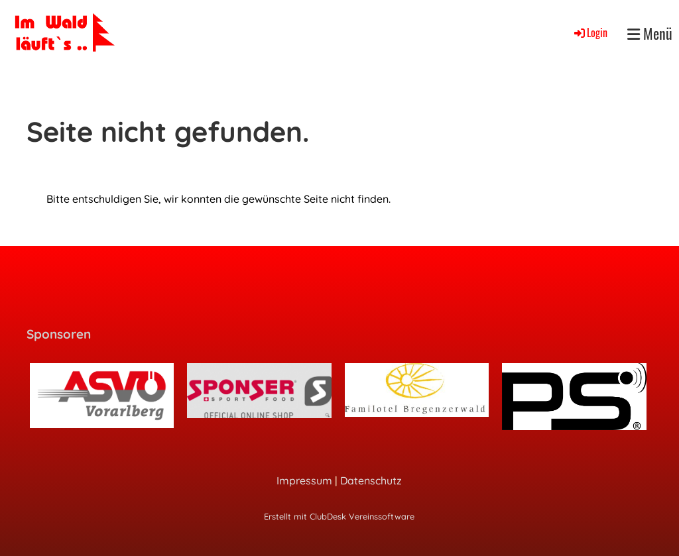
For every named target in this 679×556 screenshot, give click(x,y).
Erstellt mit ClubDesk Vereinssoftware (339, 516)
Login (589, 32)
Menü (649, 33)
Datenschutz (371, 480)
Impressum (304, 480)
